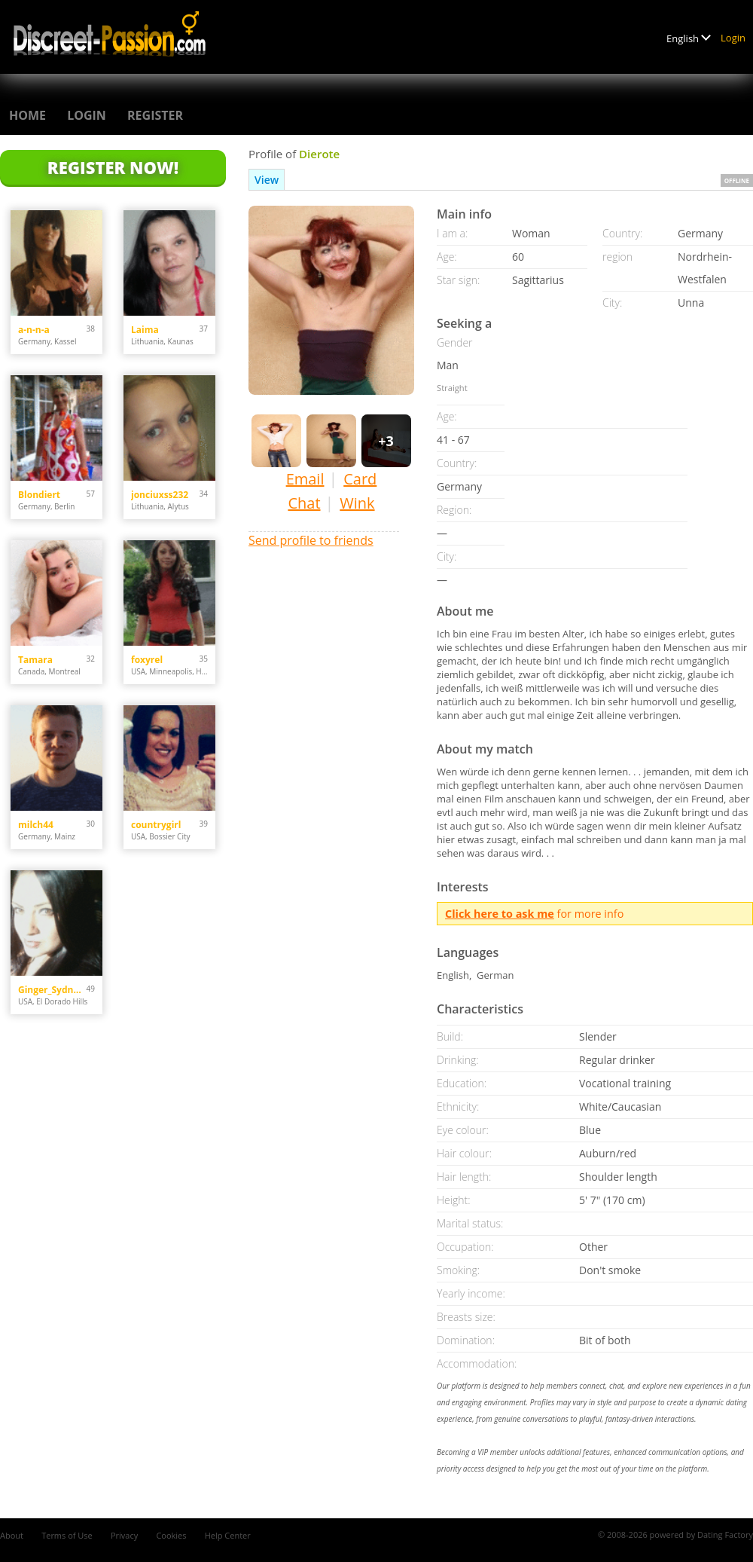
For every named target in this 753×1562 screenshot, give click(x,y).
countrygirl (156, 824)
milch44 (35, 824)
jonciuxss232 (159, 494)
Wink (357, 503)
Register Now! (112, 167)
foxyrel (147, 659)
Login (733, 37)
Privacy (124, 1535)
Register (155, 115)
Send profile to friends (310, 540)
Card (359, 479)
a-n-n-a (34, 329)
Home (27, 115)
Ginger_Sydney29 (52, 989)
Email (305, 479)
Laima (145, 329)
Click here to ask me (499, 913)
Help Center (228, 1535)
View (267, 180)
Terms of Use (67, 1535)
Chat (304, 503)
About (11, 1535)
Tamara (35, 659)
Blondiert (39, 494)
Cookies (171, 1535)
